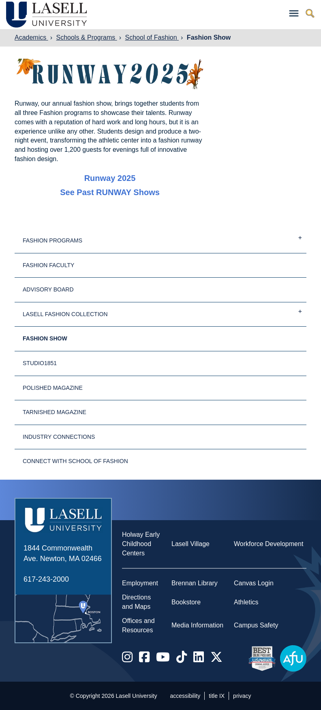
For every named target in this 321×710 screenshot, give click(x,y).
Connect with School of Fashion (75, 461)
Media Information (197, 625)
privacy (242, 696)
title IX (217, 696)
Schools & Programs (86, 37)
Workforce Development (268, 543)
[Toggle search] (310, 14)
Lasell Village (190, 543)
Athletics (246, 602)
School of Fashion (152, 37)
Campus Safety (256, 625)
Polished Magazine (53, 388)
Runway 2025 (110, 178)
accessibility (185, 696)
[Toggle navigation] (294, 14)
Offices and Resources (138, 625)
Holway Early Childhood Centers (141, 544)
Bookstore (186, 602)
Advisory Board (48, 289)
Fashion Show (209, 37)
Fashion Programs (164, 237)
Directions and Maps (136, 602)
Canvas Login (254, 583)
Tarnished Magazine (54, 412)
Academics (31, 37)
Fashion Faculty (48, 265)
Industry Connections (59, 437)
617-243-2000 (46, 579)
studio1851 (40, 363)
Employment (140, 583)
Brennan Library (194, 583)
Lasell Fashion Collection (164, 310)
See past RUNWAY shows (110, 192)
